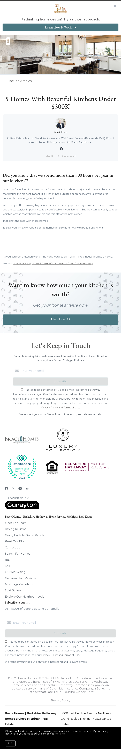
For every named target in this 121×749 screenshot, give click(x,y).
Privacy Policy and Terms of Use (60, 407)
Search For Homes (17, 553)
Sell (7, 566)
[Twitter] (13, 488)
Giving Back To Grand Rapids (24, 535)
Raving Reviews (15, 529)
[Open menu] (116, 41)
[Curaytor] (22, 508)
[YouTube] (20, 488)
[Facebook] (6, 488)
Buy (8, 559)
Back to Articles (20, 81)
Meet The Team (16, 523)
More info (60, 733)
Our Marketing (15, 572)
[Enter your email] (64, 371)
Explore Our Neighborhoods (24, 596)
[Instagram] (27, 488)
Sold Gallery (13, 590)
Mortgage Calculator (19, 584)
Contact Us (12, 547)
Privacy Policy (60, 700)
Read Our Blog (15, 541)
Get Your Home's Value (20, 578)
